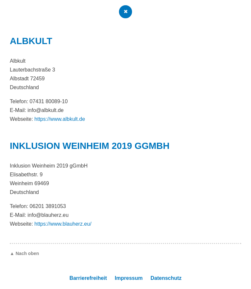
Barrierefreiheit (88, 278)
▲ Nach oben (24, 253)
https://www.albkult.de (59, 119)
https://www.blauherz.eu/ (62, 224)
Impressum (128, 278)
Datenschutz (165, 278)
